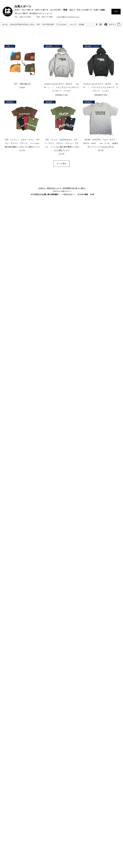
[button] (118, 24)
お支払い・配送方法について (50, 188)
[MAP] (116, 11)
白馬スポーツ (22, 6)
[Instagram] (100, 24)
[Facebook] (97, 24)
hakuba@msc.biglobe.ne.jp (68, 17)
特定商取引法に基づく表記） (74, 188)
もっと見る (61, 163)
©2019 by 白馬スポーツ (62, 191)
